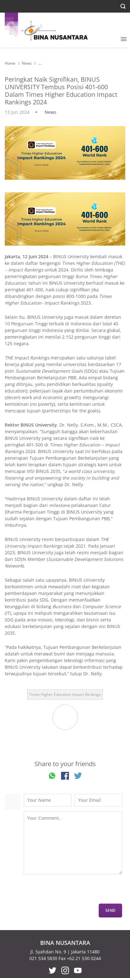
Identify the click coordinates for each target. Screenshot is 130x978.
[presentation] (72, 891)
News (27, 63)
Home (10, 63)
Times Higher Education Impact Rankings (65, 694)
